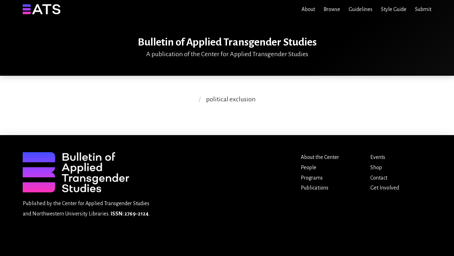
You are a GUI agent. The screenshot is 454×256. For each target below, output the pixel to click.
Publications (314, 188)
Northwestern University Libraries (70, 214)
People (308, 167)
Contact (378, 178)
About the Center (320, 157)
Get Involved (384, 188)
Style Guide (393, 9)
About (308, 9)
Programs (312, 178)
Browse (331, 9)
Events (377, 157)
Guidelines (360, 9)
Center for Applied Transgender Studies (105, 203)
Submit (423, 9)
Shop (376, 167)
